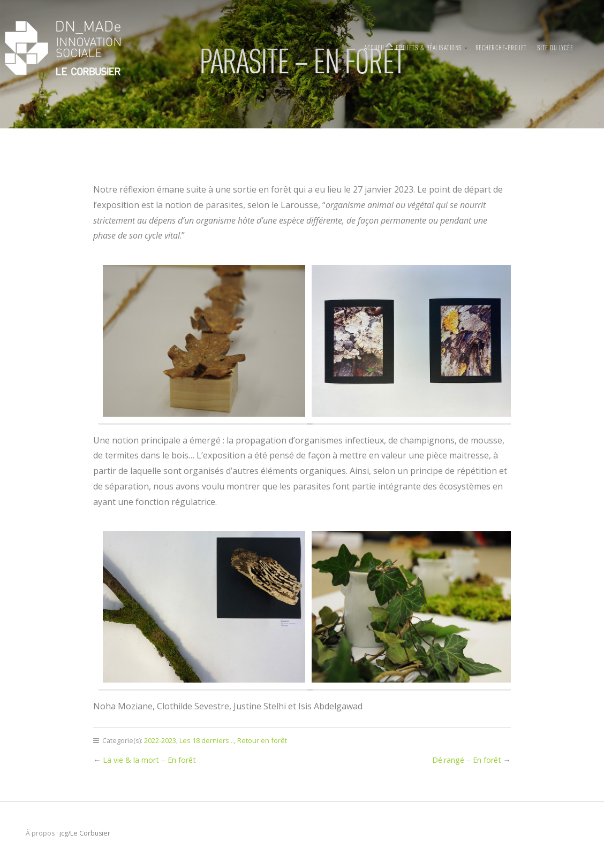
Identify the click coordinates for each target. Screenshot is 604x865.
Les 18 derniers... (206, 740)
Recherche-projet (501, 48)
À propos (40, 833)
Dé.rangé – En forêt (466, 760)
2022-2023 (160, 740)
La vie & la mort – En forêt (149, 760)
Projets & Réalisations (429, 48)
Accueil (375, 48)
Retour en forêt (262, 740)
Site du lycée (555, 48)
